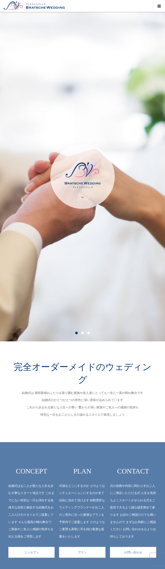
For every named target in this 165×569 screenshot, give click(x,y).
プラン (82, 556)
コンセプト (31, 556)
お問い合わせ (133, 556)
